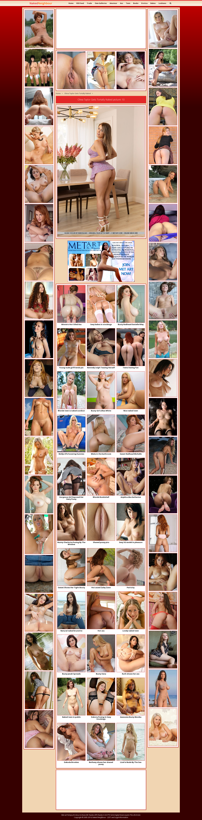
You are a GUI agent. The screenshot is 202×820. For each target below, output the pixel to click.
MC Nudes (90, 815)
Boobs (135, 3)
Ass (121, 3)
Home (71, 3)
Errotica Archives (79, 815)
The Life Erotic (135, 815)
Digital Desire (119, 815)
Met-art (64, 815)
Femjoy (70, 815)
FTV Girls (111, 815)
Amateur (113, 3)
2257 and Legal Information (117, 817)
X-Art (105, 815)
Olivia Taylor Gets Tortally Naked (77, 93)
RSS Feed (80, 3)
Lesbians (162, 3)
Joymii (127, 815)
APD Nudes (98, 815)
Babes (153, 3)
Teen (128, 3)
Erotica (144, 3)
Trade (89, 3)
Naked (41, 3)
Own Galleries (101, 3)
